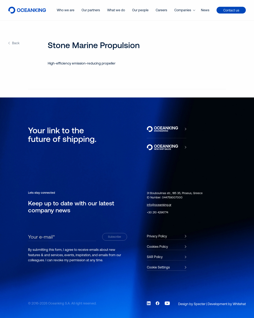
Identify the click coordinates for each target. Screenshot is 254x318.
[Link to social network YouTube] (167, 303)
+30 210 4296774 (157, 212)
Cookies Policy (157, 246)
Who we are (65, 10)
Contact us (231, 10)
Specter (199, 304)
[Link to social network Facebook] (157, 303)
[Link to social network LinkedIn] (149, 303)
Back (15, 43)
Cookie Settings (158, 267)
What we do (116, 10)
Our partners (91, 10)
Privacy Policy (157, 236)
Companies (182, 10)
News (205, 10)
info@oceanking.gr (159, 204)
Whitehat (239, 304)
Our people (140, 10)
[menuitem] (65, 10)
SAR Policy (155, 257)
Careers (161, 10)
